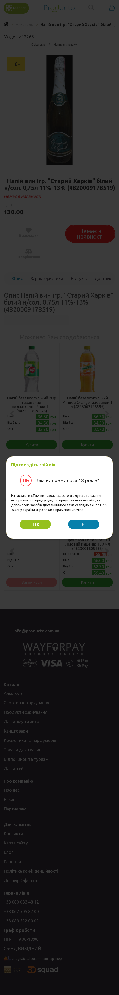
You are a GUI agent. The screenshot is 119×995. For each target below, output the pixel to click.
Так (35, 524)
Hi (84, 524)
